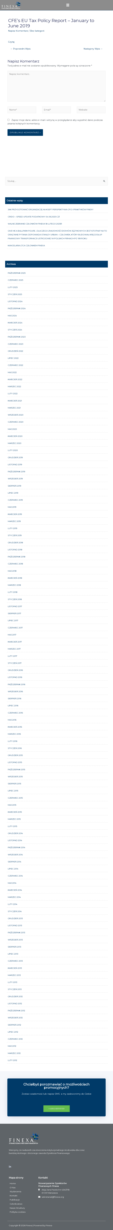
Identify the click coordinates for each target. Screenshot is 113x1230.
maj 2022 (12, 372)
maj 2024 (12, 315)
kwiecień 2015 (15, 812)
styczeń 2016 (15, 748)
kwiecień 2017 (15, 642)
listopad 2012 (15, 1003)
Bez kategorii (37, 31)
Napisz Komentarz (18, 31)
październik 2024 (17, 308)
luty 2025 (13, 287)
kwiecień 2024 (15, 322)
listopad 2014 (15, 840)
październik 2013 (16, 932)
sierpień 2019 (14, 486)
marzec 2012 (14, 1053)
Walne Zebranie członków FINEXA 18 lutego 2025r (35, 224)
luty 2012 (12, 1060)
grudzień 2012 (15, 996)
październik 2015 (16, 769)
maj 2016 (12, 720)
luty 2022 (13, 393)
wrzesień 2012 (15, 1017)
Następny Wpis (93, 48)
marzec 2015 (14, 819)
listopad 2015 (15, 762)
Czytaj (11, 42)
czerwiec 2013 (15, 961)
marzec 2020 (14, 443)
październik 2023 (17, 337)
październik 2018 (16, 556)
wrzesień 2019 (15, 478)
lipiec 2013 (13, 954)
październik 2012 (16, 1010)
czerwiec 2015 (15, 798)
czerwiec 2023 (15, 344)
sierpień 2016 (14, 698)
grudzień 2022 (15, 351)
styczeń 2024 (15, 330)
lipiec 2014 (13, 869)
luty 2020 (13, 450)
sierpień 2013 (14, 947)
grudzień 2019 (15, 457)
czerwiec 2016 (15, 713)
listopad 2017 (15, 606)
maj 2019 (12, 507)
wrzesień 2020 (15, 415)
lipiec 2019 (13, 493)
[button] (56, 1108)
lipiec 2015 (13, 790)
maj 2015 (12, 805)
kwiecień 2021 (15, 401)
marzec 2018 (14, 585)
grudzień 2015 (15, 755)
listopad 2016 (15, 677)
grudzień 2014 (15, 833)
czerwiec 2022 (15, 365)
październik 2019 (16, 471)
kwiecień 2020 (15, 436)
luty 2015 (12, 826)
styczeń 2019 (15, 535)
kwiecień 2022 (15, 379)
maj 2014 (12, 883)
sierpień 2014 (14, 861)
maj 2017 (12, 635)
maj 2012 (12, 1046)
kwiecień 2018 (15, 578)
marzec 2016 (14, 734)
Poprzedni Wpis (20, 48)
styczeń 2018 (15, 599)
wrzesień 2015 (15, 776)
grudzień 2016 (15, 670)
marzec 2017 (14, 649)
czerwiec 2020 (15, 422)
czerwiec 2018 (15, 564)
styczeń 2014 (15, 911)
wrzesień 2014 (15, 854)
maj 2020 (12, 429)
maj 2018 (12, 571)
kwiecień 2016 (15, 727)
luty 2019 (12, 528)
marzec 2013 (14, 975)
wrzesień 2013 (15, 940)
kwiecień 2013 (15, 968)
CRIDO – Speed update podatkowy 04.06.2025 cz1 (34, 216)
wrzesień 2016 (15, 691)
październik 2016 (16, 684)
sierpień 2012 (14, 1025)
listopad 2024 (15, 301)
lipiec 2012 (13, 1032)
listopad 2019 (15, 464)
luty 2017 (12, 656)
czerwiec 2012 (15, 1039)
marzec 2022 (14, 386)
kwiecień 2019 (15, 514)
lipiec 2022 (13, 358)
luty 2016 (12, 741)
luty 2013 (12, 982)
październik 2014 (16, 847)
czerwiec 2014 (15, 876)
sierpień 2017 (14, 613)
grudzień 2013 (15, 918)
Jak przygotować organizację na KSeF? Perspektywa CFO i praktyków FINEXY (50, 209)
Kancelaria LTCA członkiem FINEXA (26, 245)
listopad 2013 (15, 925)
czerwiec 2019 (15, 500)
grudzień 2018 (15, 542)
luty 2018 (12, 592)
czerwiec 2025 (15, 280)
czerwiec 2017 (15, 627)
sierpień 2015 (14, 783)
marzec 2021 (14, 408)
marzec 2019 (14, 521)
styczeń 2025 (15, 294)
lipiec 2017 (13, 620)
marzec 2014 (14, 897)
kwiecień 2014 (15, 890)
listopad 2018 (15, 549)
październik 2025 (16, 273)
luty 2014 (12, 904)
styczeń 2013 (15, 989)
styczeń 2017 (14, 663)
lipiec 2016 (13, 705)
